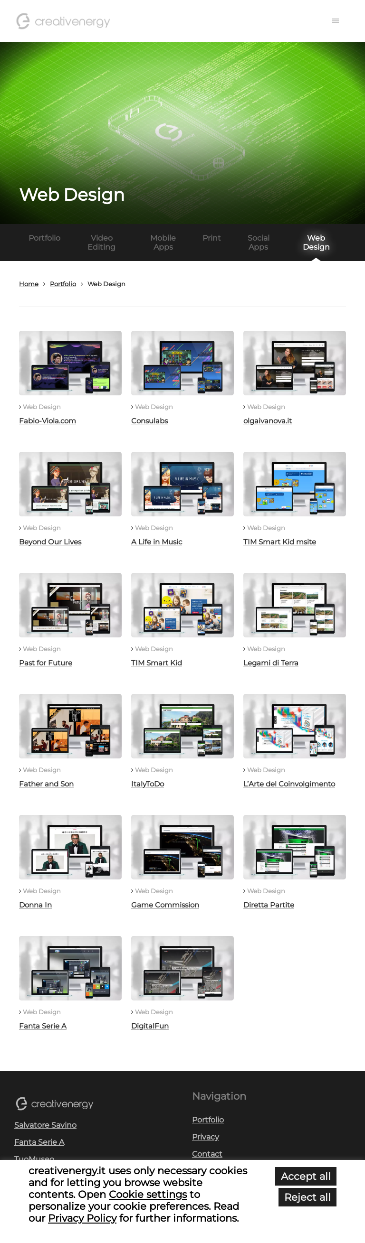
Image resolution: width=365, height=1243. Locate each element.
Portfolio (44, 238)
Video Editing (101, 243)
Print (211, 238)
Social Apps (258, 243)
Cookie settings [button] (148, 1194)
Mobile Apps (163, 243)
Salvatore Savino (45, 1125)
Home (28, 284)
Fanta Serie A (39, 1142)
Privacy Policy (82, 1218)
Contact (207, 1154)
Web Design (316, 243)
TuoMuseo (34, 1159)
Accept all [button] (306, 1176)
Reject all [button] (307, 1197)
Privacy (205, 1136)
